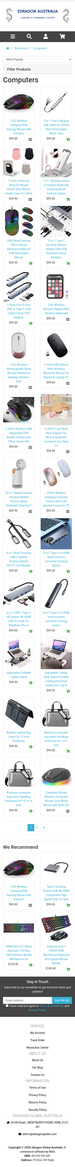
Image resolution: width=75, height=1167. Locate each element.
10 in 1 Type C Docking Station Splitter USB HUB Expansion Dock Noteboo (56, 249)
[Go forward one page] (43, 827)
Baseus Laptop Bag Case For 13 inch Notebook (19, 737)
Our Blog (37, 1067)
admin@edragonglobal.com (37, 1134)
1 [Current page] (31, 827)
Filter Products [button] (19, 69)
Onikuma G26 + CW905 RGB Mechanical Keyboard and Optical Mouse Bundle (56, 955)
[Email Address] (27, 1000)
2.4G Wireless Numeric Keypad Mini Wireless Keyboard (56, 309)
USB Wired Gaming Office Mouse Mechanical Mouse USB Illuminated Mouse (19, 249)
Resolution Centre (37, 1047)
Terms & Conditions (51, 1005)
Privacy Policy (37, 1010)
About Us (37, 1060)
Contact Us (37, 1074)
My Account (37, 1032)
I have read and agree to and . (37, 1008)
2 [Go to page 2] (37, 827)
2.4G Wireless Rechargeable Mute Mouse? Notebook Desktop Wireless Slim (19, 373)
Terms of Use (37, 1087)
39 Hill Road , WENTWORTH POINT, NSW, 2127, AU (37, 1124)
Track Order (37, 1040)
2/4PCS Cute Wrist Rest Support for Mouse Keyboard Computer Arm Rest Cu (56, 437)
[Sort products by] (37, 59)
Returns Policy (37, 1102)
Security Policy (37, 1109)
